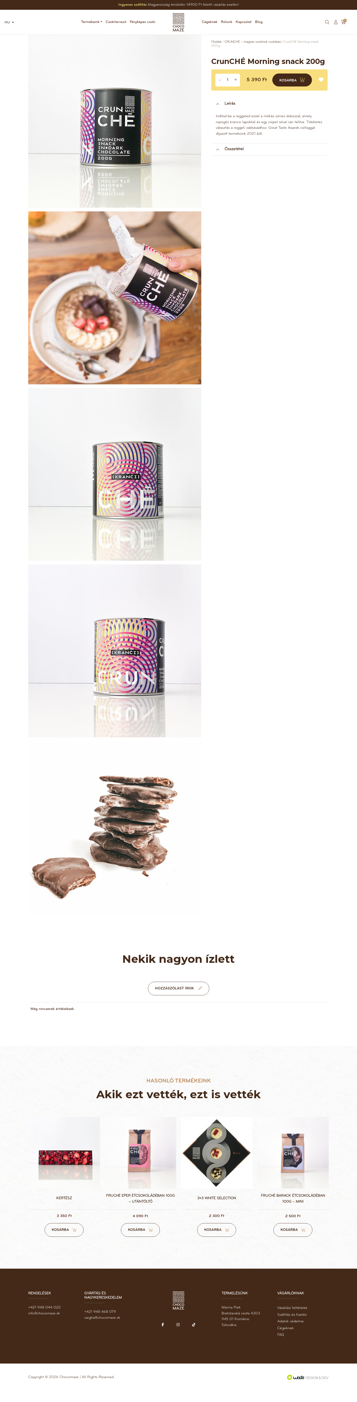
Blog (259, 22)
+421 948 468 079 (100, 1323)
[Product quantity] (227, 80)
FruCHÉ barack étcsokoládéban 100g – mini (293, 1209)
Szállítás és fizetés (292, 1325)
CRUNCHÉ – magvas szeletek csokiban (252, 42)
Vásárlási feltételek (292, 1319)
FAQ (280, 1346)
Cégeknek (209, 22)
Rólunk (226, 22)
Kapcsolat (244, 22)
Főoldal (216, 42)
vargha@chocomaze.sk (102, 1328)
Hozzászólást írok (178, 999)
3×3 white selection (216, 1209)
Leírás (229, 104)
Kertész (64, 1209)
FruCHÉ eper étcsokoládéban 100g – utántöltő (140, 1209)
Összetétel (234, 150)
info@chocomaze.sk (44, 1324)
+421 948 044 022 (44, 1318)
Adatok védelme (290, 1332)
